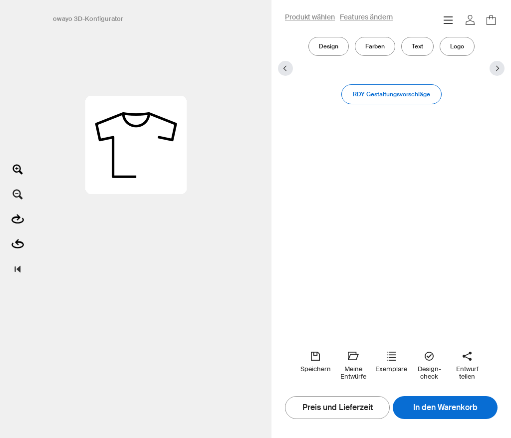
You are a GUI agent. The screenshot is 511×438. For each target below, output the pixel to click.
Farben (375, 46)
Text (417, 46)
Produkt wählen (310, 17)
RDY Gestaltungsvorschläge (391, 94)
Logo (457, 46)
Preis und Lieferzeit (337, 408)
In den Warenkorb (445, 408)
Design (328, 46)
